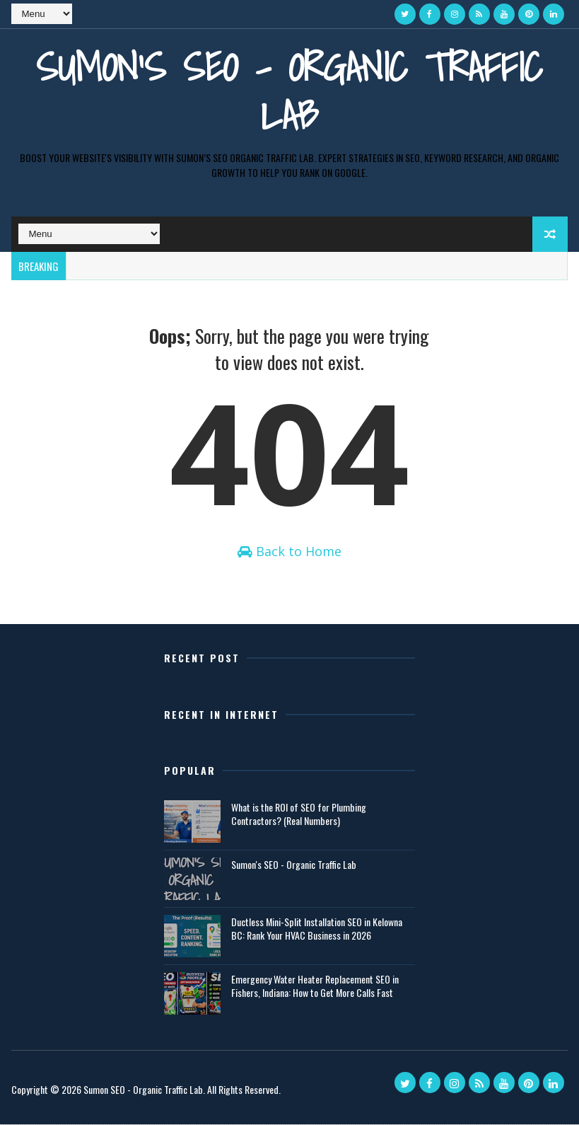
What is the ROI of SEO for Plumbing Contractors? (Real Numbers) (298, 814)
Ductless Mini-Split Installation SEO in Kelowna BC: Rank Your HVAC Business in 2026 (316, 929)
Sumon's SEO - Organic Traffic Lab (289, 90)
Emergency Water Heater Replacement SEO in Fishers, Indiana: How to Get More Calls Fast (315, 986)
